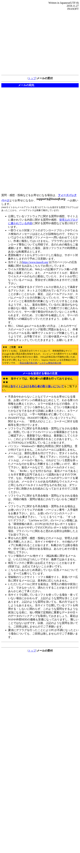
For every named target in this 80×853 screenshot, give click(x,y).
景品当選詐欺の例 (28, 363)
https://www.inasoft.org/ (35, 262)
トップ (32, 78)
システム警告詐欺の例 (50, 363)
